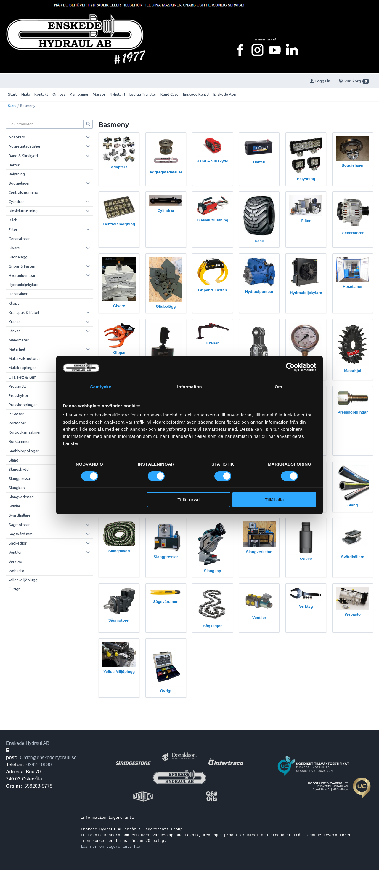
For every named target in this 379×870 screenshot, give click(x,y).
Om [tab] (278, 386)
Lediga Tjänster (142, 94)
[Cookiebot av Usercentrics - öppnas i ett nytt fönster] (290, 367)
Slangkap (17, 488)
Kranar (14, 322)
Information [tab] (189, 386)
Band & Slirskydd (23, 156)
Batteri (14, 165)
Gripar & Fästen (22, 266)
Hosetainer (18, 294)
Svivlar (14, 506)
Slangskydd (19, 469)
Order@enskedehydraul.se (48, 757)
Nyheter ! (117, 94)
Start (12, 94)
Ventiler (15, 552)
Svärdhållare (19, 515)
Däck (13, 220)
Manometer (19, 340)
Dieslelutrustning (23, 211)
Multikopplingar (22, 367)
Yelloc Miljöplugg (23, 580)
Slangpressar (20, 478)
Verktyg (15, 561)
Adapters (17, 137)
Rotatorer (17, 423)
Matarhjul (17, 349)
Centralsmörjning (23, 192)
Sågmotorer (19, 525)
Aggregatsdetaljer (25, 146)
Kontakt (41, 94)
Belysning (17, 174)
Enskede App (224, 94)
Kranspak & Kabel (24, 312)
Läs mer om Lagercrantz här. (112, 846)
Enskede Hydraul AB (27, 743)
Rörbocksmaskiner (25, 432)
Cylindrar (16, 201)
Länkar (14, 331)
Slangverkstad (21, 497)
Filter (13, 229)
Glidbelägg (18, 257)
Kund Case (169, 94)
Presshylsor (18, 395)
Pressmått (17, 386)
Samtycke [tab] (100, 386)
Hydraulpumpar (22, 275)
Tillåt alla (274, 499)
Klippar (15, 303)
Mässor (99, 94)
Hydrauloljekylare (23, 284)
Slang (13, 460)
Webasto (16, 571)
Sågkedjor (18, 543)
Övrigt (14, 589)
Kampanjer (79, 94)
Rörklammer (19, 441)
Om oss (58, 94)
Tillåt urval (188, 499)
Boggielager (19, 183)
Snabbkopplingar (24, 451)
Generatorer (19, 239)
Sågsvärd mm (21, 534)
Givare (14, 248)
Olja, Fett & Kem (22, 377)
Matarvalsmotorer (24, 358)
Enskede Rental (196, 94)
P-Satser (16, 414)
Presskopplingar (23, 405)
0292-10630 (39, 764)
